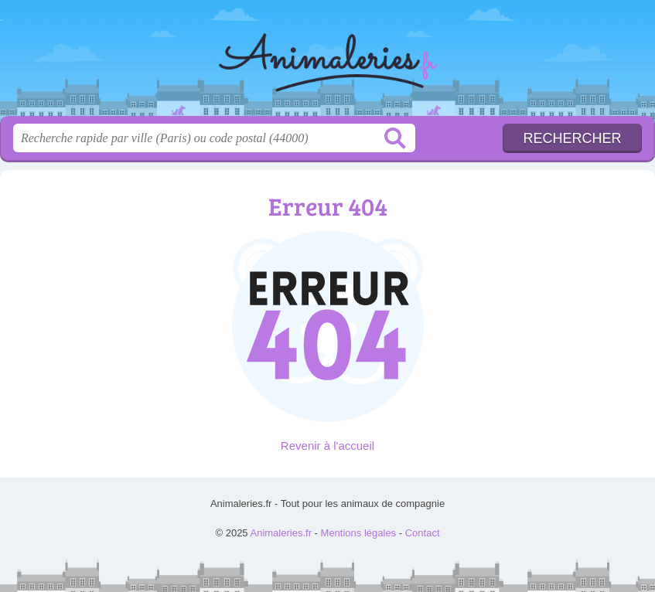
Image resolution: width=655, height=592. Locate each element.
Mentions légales (359, 533)
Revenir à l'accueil (327, 445)
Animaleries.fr (327, 64)
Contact (422, 533)
